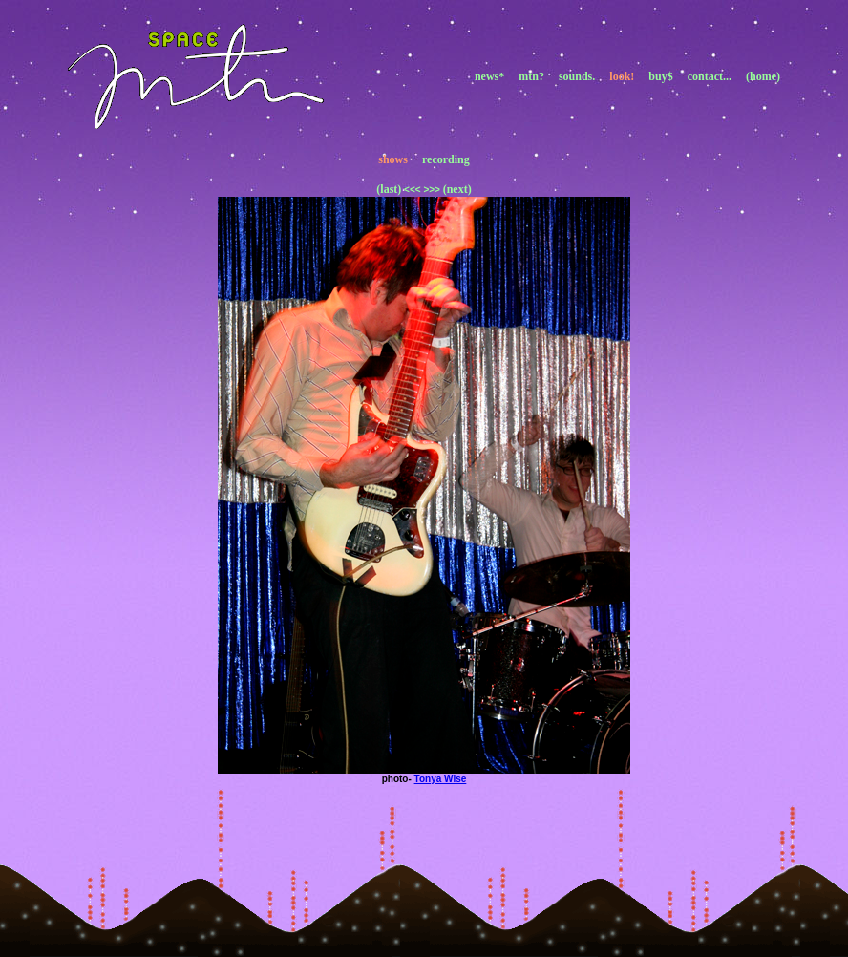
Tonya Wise (440, 779)
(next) (457, 189)
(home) (763, 76)
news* (489, 76)
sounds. (577, 76)
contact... (709, 76)
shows (393, 159)
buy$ (660, 76)
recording (446, 159)
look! (621, 76)
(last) (388, 189)
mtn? (531, 76)
